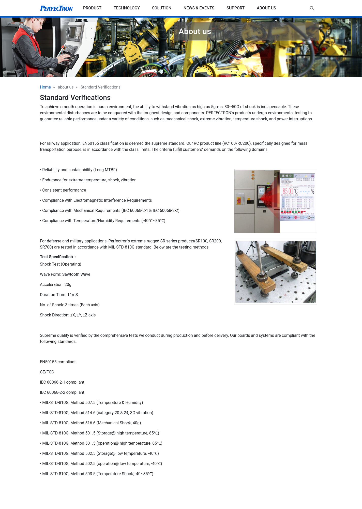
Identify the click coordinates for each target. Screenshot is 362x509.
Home (45, 87)
